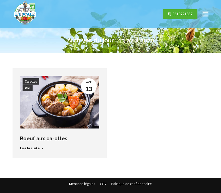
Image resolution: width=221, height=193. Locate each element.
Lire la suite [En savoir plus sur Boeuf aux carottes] (31, 148)
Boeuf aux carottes (43, 139)
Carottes (31, 81)
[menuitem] (82, 184)
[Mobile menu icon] (205, 14)
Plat (27, 88)
